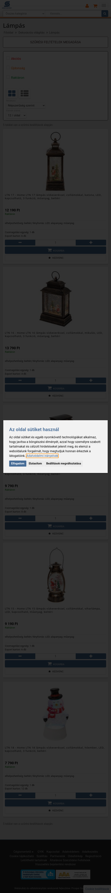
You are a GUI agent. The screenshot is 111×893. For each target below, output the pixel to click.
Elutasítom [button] (35, 463)
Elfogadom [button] (17, 463)
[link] (42, 456)
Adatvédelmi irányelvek (42, 456)
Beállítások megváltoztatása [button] (63, 463)
